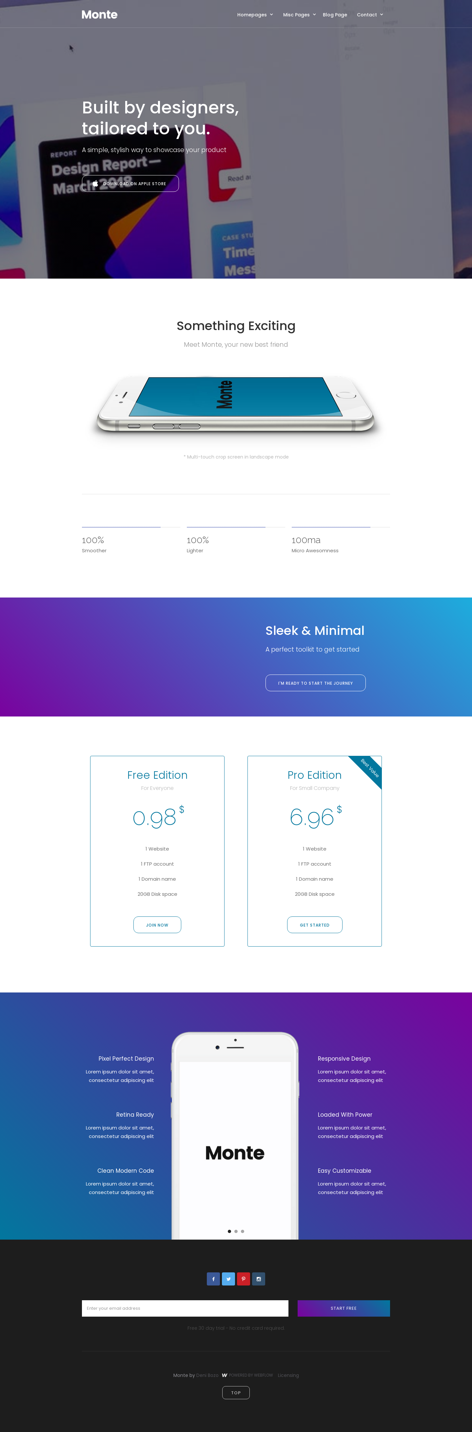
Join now (157, 925)
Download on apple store (134, 183)
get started (315, 925)
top (236, 1393)
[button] (257, 15)
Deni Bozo (207, 1375)
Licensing (288, 1375)
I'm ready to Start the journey (315, 683)
